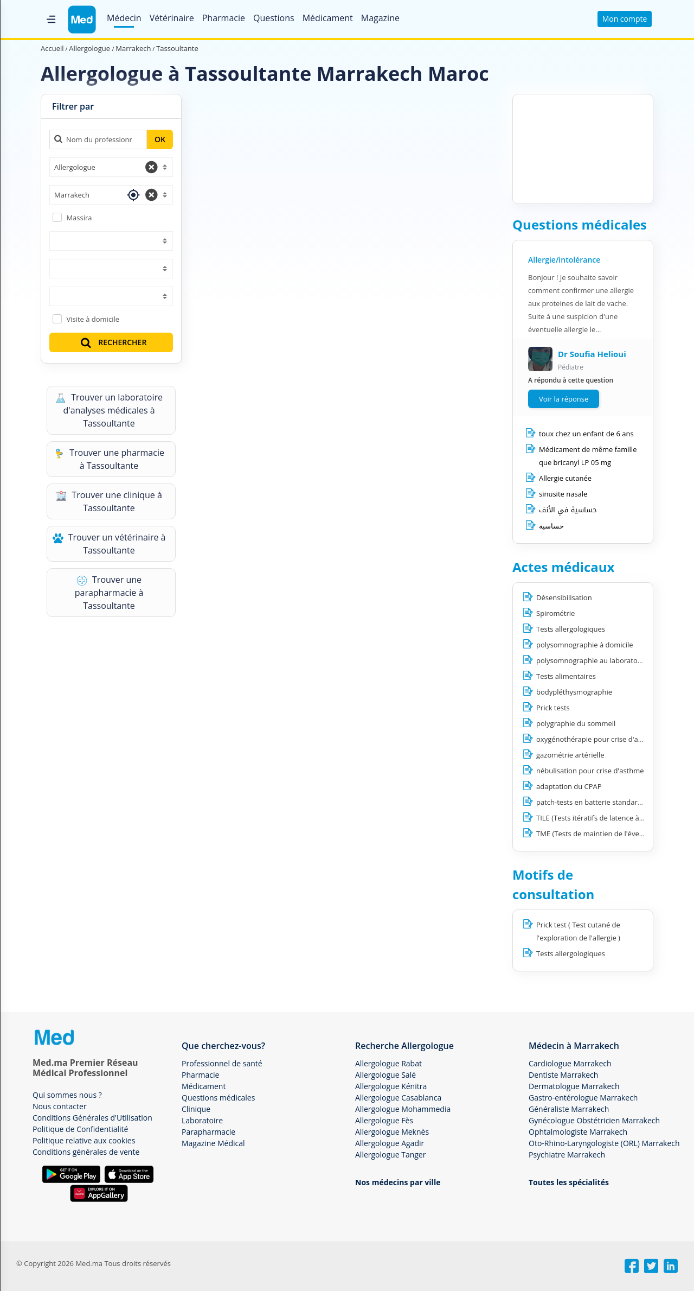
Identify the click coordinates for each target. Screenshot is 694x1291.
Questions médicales (218, 1097)
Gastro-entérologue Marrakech (583, 1097)
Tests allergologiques (570, 629)
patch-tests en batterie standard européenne (610, 802)
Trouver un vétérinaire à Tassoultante (109, 543)
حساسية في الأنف (568, 510)
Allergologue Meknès (392, 1132)
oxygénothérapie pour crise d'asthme (597, 739)
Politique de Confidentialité (80, 1129)
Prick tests (553, 708)
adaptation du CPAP (569, 786)
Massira (79, 217)
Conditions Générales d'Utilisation (92, 1117)
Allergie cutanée (565, 478)
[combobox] (111, 167)
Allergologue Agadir (389, 1143)
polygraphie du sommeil (575, 723)
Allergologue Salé (385, 1075)
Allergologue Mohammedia (403, 1109)
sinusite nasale (563, 494)
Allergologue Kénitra (391, 1086)
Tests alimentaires (566, 676)
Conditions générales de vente (86, 1152)
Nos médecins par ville (397, 1182)
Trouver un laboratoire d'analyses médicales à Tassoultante (109, 410)
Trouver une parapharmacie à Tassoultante (109, 593)
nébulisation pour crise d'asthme (590, 770)
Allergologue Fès (384, 1120)
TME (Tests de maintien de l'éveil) (590, 833)
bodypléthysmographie (574, 692)
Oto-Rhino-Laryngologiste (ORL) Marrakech (604, 1143)
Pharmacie (223, 18)
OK (160, 139)
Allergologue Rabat (388, 1063)
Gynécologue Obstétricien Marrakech (594, 1120)
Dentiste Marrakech (563, 1075)
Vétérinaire (172, 18)
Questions (273, 18)
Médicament (328, 18)
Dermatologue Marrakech (574, 1086)
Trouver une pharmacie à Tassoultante (109, 459)
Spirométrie (555, 613)
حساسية (551, 526)
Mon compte (624, 19)
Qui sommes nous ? (67, 1095)
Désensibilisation (564, 597)
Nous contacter (60, 1106)
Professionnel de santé (222, 1063)
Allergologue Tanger (390, 1154)
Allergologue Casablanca (398, 1097)
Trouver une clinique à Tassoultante (109, 501)
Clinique (196, 1109)
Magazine (380, 18)
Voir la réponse (563, 399)
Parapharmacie (208, 1132)
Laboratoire (202, 1120)
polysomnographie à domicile (584, 645)
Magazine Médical (213, 1143)
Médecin (124, 18)
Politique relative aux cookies (84, 1140)
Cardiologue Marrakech (570, 1063)
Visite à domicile (92, 319)
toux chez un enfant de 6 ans (586, 433)
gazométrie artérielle (570, 755)
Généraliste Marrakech (569, 1109)
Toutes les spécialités (569, 1182)
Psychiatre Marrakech (567, 1154)
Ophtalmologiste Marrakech (578, 1132)
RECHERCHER (113, 342)
